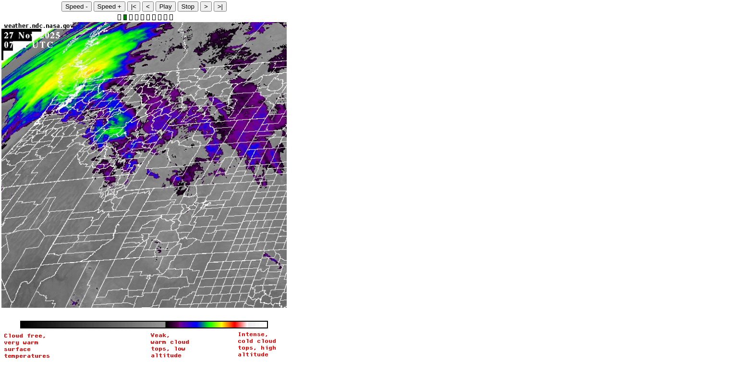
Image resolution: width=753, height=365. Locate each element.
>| (220, 6)
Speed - (76, 6)
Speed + (109, 6)
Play (165, 6)
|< (133, 6)
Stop (188, 6)
